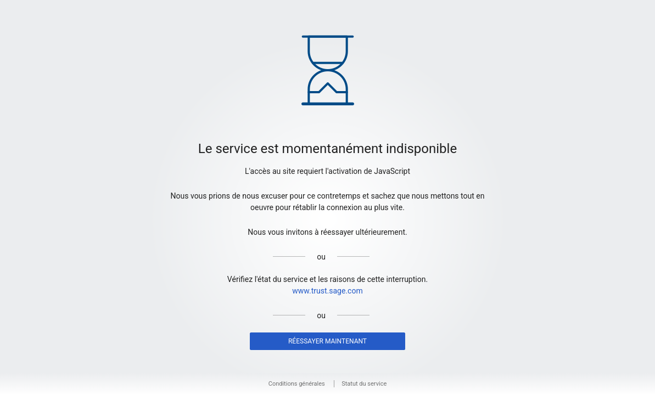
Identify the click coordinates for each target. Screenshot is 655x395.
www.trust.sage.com (327, 290)
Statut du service (364, 383)
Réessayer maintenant (327, 341)
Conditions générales (296, 383)
